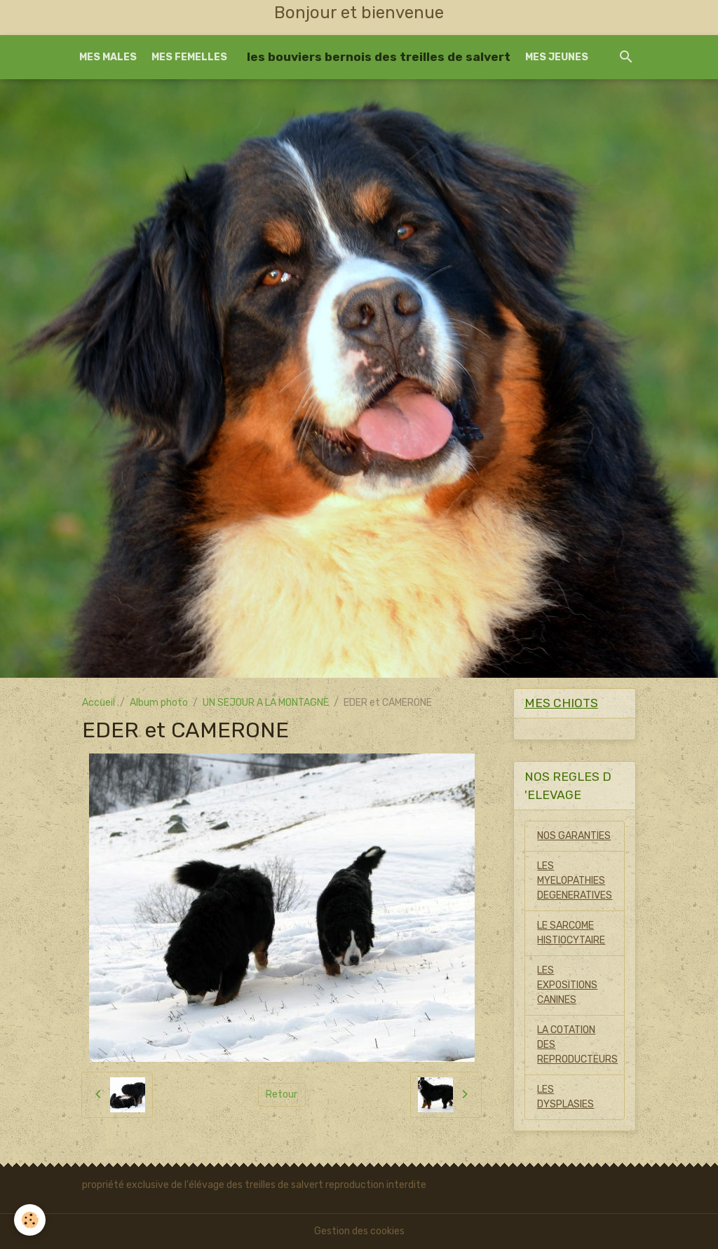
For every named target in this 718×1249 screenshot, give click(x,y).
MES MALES (108, 57)
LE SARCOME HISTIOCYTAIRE (571, 933)
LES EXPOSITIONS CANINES (567, 985)
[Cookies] (30, 1220)
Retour (281, 1094)
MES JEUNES (556, 57)
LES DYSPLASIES (565, 1097)
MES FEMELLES (189, 57)
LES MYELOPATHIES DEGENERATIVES (574, 880)
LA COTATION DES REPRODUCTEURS (577, 1044)
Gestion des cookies (359, 1231)
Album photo (159, 703)
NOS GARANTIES (574, 836)
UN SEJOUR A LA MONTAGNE (266, 703)
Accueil (98, 703)
